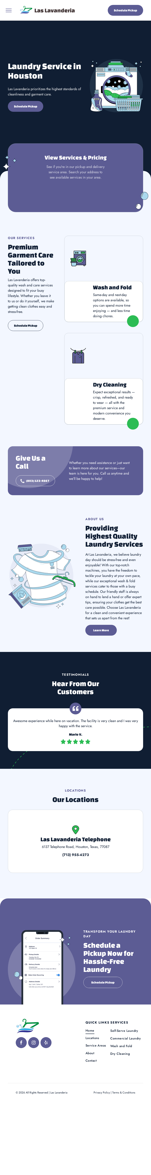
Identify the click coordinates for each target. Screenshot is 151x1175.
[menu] (9, 10)
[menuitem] (101, 1030)
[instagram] (33, 1043)
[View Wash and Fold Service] (103, 258)
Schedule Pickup (125, 10)
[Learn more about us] (101, 630)
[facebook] (21, 1043)
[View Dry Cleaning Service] (103, 355)
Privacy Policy (102, 1092)
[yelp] (46, 1043)
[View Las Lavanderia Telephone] (75, 841)
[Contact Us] (35, 480)
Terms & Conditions (123, 1092)
